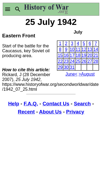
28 (95, 61)
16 (66, 55)
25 (78, 61)
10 (72, 49)
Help (13, 103)
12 (84, 49)
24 (72, 61)
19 (84, 55)
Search (82, 103)
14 (95, 49)
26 (84, 61)
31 (72, 67)
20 (89, 55)
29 (60, 67)
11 (78, 49)
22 (60, 61)
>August (87, 74)
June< (72, 74)
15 (60, 55)
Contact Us (55, 103)
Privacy (75, 112)
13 (89, 49)
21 (95, 55)
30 (66, 67)
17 (72, 55)
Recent (26, 112)
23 (66, 61)
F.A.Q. (31, 103)
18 (78, 55)
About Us (50, 112)
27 (89, 61)
